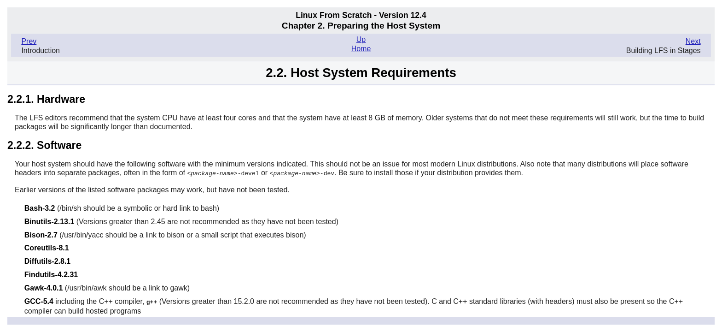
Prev (28, 41)
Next (693, 41)
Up (361, 39)
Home (361, 49)
